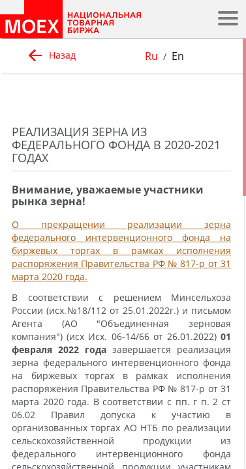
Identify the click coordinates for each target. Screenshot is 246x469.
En (178, 56)
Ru (151, 56)
